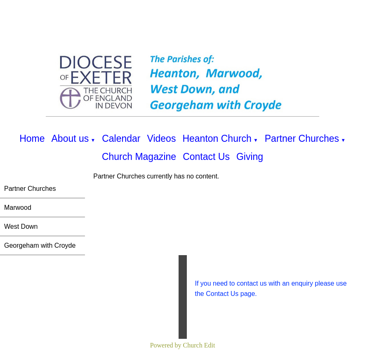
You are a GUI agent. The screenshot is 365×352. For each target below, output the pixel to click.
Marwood (17, 207)
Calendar (121, 138)
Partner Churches (302, 138)
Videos (161, 138)
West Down (21, 226)
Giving (249, 156)
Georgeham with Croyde (39, 245)
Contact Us (206, 156)
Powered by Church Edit (182, 345)
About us (70, 138)
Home (32, 138)
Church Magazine (139, 156)
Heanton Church (217, 138)
